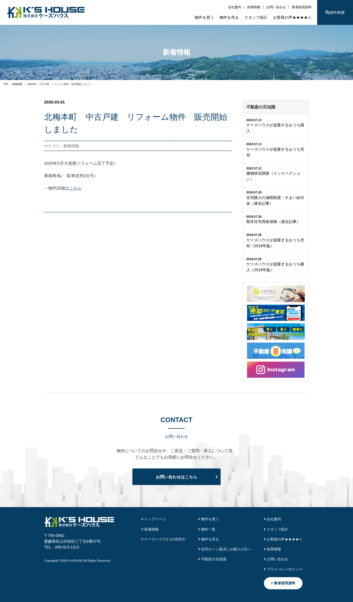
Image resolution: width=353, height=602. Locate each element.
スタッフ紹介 (256, 17)
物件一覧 (207, 529)
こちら (75, 188)
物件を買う (204, 17)
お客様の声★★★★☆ (292, 17)
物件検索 (335, 12)
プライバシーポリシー (283, 569)
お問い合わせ (276, 7)
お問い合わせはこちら (176, 477)
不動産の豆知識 (212, 559)
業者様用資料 (302, 7)
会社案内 (234, 7)
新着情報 (150, 529)
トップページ (153, 519)
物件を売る (229, 17)
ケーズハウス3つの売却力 (163, 539)
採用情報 (253, 7)
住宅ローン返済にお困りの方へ (225, 549)
